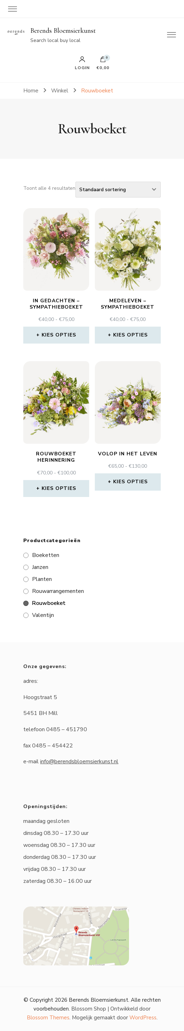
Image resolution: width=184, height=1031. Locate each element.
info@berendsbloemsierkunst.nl (79, 761)
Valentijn (43, 615)
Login (82, 63)
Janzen (40, 567)
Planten (42, 579)
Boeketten (45, 555)
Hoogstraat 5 (40, 697)
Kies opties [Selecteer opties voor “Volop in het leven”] (130, 481)
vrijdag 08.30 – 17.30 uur (54, 869)
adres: (30, 681)
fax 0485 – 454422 (48, 746)
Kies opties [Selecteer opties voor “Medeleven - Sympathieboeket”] (130, 335)
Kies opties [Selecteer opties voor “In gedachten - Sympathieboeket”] (59, 335)
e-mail (70, 761)
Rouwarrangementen (58, 591)
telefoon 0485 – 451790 (55, 729)
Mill (53, 713)
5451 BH (35, 713)
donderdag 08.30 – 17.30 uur (59, 857)
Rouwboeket (49, 603)
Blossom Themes (48, 1017)
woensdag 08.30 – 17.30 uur (59, 845)
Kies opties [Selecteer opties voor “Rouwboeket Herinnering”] (59, 488)
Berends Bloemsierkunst (63, 30)
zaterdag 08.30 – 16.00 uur (57, 881)
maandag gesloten (46, 821)
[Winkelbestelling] (118, 190)
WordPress (143, 1017)
